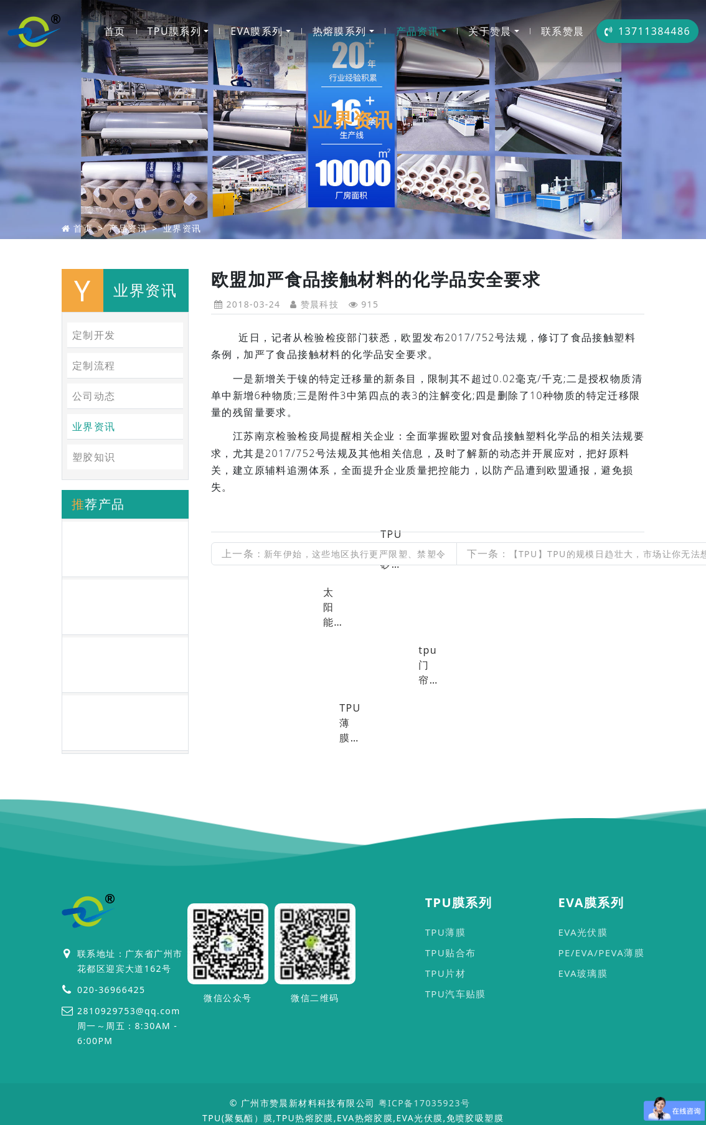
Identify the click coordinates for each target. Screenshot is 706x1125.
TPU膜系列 (175, 31)
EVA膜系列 (256, 31)
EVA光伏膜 (583, 932)
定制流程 (94, 365)
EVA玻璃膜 (583, 973)
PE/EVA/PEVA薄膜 (601, 952)
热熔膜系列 (340, 31)
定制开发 (94, 335)
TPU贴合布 (450, 952)
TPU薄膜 (445, 932)
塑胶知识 (94, 457)
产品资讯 (418, 31)
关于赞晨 (490, 31)
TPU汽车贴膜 (455, 993)
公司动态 (94, 396)
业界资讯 (182, 228)
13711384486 (647, 31)
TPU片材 (445, 973)
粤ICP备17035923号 (425, 1103)
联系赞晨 (563, 31)
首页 (115, 31)
